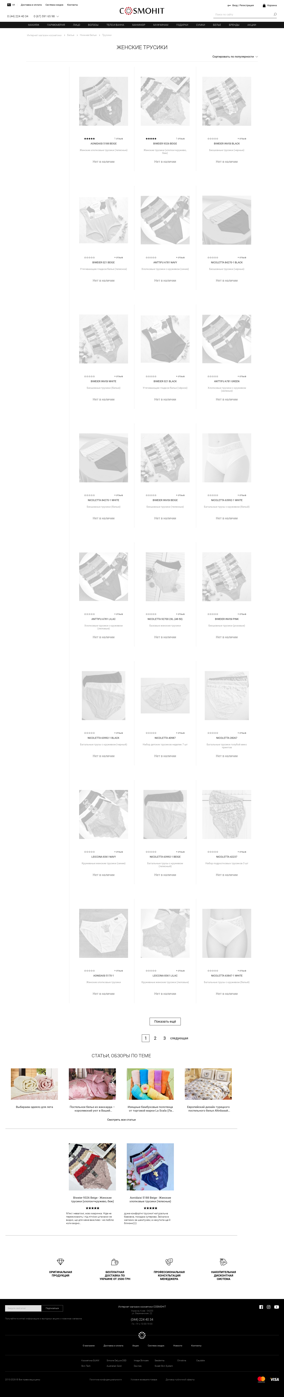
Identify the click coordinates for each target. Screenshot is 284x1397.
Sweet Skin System (164, 1366)
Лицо (76, 24)
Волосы (93, 24)
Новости (177, 1345)
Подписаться (52, 1308)
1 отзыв (118, 138)
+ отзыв (242, 138)
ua (13, 5)
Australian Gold (114, 1366)
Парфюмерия (56, 24)
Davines (137, 1366)
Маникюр (138, 24)
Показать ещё (165, 1021)
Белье (217, 24)
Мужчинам (160, 24)
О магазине (89, 1345)
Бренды (234, 24)
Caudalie (200, 1360)
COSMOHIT (142, 11)
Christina (181, 1360)
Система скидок (156, 1345)
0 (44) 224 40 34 (17, 16)
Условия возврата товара (144, 1379)
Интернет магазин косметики (44, 35)
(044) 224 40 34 (142, 1319)
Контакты (196, 1345)
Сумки (200, 24)
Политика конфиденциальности (105, 1379)
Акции (251, 24)
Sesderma (159, 1360)
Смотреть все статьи (121, 1119)
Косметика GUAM (90, 1360)
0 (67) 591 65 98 (44, 16)
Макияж (33, 24)
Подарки (182, 24)
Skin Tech (86, 1366)
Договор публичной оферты (180, 1379)
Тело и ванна (115, 24)
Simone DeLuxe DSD (116, 1360)
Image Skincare (141, 1360)
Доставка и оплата (113, 1345)
